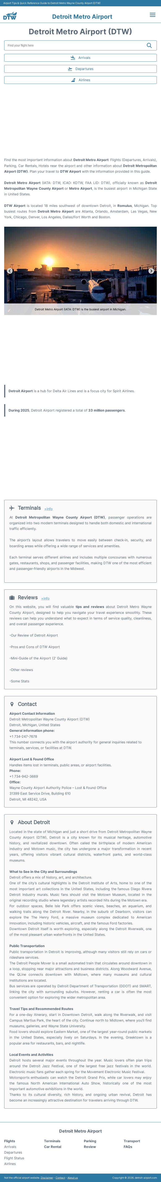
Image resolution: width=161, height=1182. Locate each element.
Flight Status (14, 1158)
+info (48, 509)
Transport (132, 1141)
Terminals (52, 1141)
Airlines (10, 1164)
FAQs (128, 1147)
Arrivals (10, 1147)
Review (90, 1147)
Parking (90, 1141)
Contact (60, 1177)
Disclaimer (47, 1177)
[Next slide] (151, 271)
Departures (13, 1152)
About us (73, 1177)
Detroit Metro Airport (82, 17)
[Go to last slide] (10, 271)
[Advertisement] (80, 123)
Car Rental (52, 1147)
